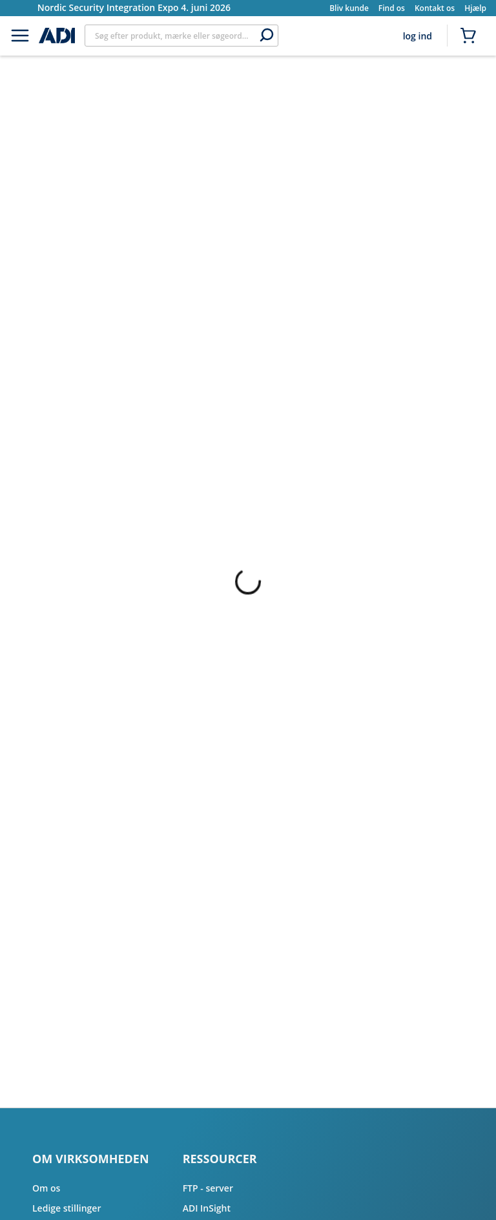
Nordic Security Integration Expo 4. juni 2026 (134, 7)
